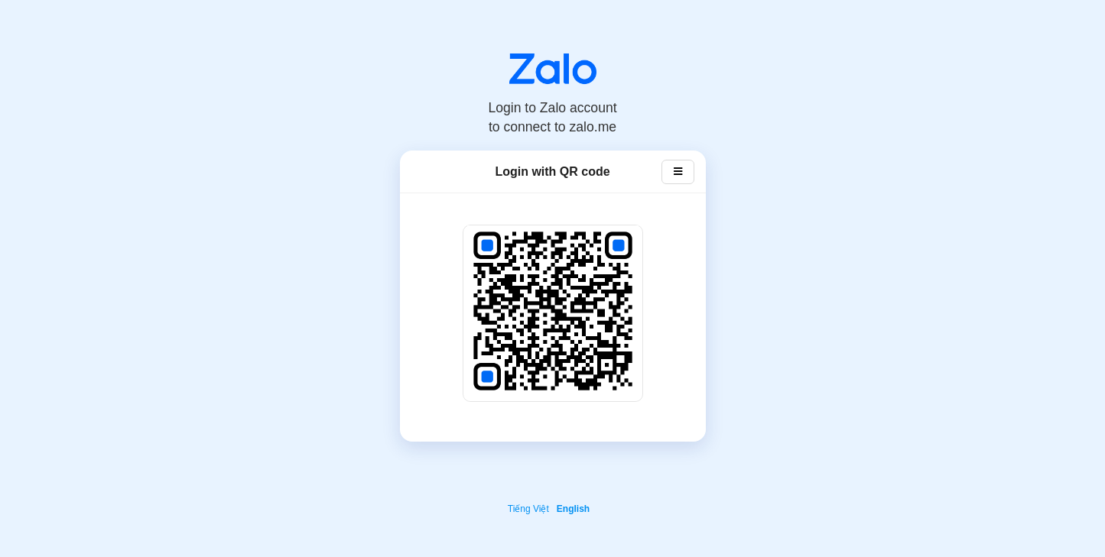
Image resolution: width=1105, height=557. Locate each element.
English (573, 509)
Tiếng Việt (528, 509)
